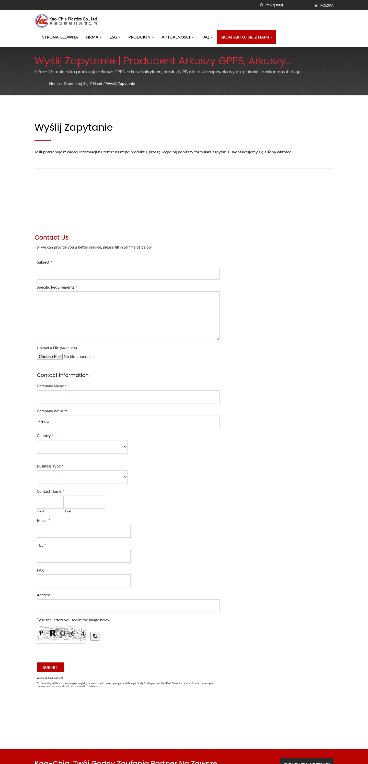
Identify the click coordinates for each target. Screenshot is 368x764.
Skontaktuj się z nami (246, 36)
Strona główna (60, 36)
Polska (327, 5)
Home (54, 83)
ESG (115, 36)
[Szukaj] (261, 5)
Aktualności (178, 36)
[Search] (288, 5)
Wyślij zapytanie (122, 83)
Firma (94, 36)
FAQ (207, 36)
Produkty (141, 36)
